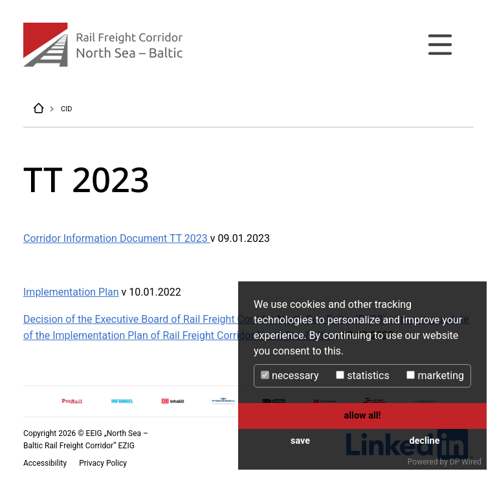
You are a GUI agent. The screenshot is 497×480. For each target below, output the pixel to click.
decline (425, 440)
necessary (290, 375)
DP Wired (465, 461)
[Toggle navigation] (440, 44)
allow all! (362, 415)
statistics (362, 375)
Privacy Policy (103, 463)
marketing (435, 375)
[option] (72, 401)
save (300, 440)
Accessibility (46, 463)
